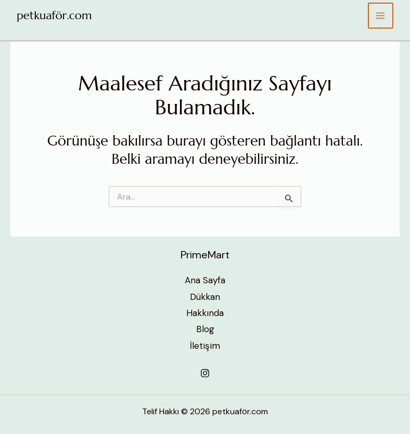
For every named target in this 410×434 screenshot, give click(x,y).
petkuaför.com (54, 15)
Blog (205, 329)
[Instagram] (205, 373)
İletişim (205, 345)
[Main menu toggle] (381, 16)
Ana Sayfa (205, 280)
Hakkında (205, 313)
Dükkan (205, 297)
